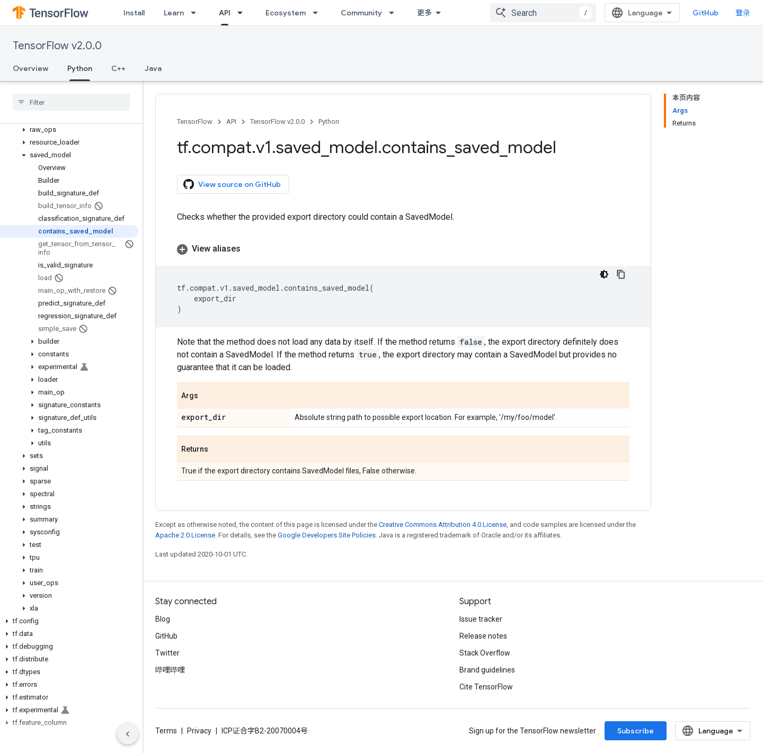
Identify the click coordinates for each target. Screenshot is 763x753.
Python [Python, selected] (79, 68)
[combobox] (543, 12)
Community (361, 12)
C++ (118, 68)
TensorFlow (194, 122)
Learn (174, 12)
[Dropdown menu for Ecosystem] (318, 12)
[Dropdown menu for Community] (394, 12)
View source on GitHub (232, 184)
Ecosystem (285, 12)
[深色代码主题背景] (604, 274)
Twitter (167, 653)
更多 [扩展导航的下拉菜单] (424, 12)
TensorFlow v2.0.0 (57, 45)
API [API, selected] (224, 12)
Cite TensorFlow (486, 687)
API (231, 122)
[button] (69, 129)
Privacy (199, 731)
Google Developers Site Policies (327, 535)
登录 (742, 12)
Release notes (483, 636)
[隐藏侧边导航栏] (127, 734)
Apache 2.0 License (185, 535)
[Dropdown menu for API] (243, 12)
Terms (166, 731)
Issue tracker (480, 619)
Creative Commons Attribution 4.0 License (443, 524)
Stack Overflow (484, 653)
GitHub (705, 12)
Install (134, 12)
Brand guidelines (487, 670)
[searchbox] (71, 102)
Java (153, 68)
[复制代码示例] (621, 274)
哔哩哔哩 (170, 670)
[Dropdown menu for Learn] (196, 12)
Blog (162, 619)
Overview (30, 68)
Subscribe (635, 731)
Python (328, 122)
